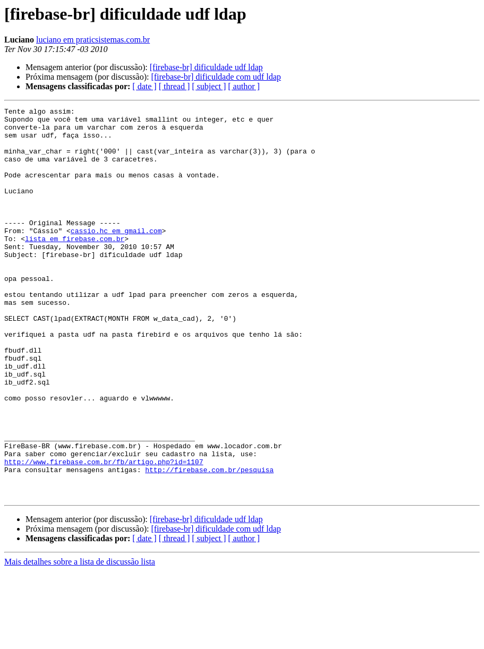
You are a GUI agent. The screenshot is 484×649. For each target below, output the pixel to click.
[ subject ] (209, 86)
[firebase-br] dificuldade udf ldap (206, 67)
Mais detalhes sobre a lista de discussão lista (79, 639)
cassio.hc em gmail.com (116, 256)
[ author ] (244, 86)
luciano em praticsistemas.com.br (93, 39)
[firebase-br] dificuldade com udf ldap (216, 76)
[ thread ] (174, 86)
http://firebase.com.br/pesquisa (209, 543)
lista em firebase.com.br (74, 265)
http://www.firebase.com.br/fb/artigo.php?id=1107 (103, 533)
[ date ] (144, 86)
